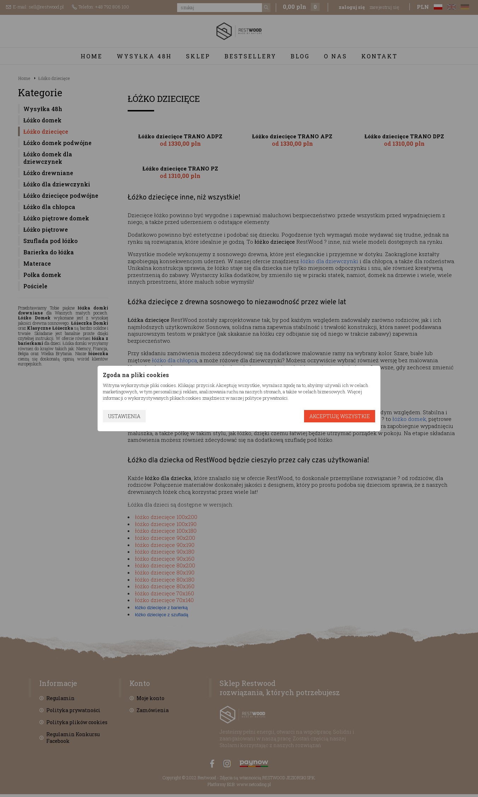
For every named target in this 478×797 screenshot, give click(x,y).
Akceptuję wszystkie (339, 416)
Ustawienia (124, 416)
